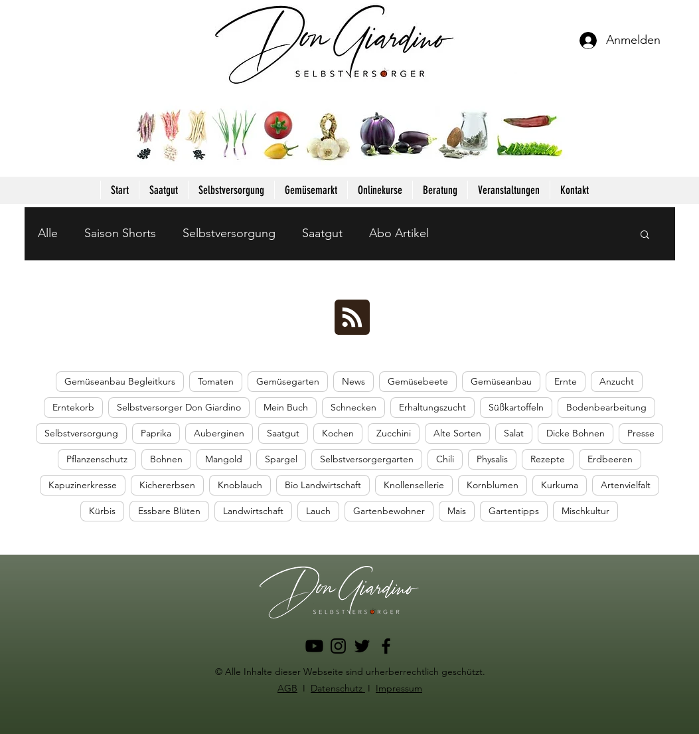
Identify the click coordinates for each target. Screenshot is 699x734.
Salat (514, 433)
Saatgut (322, 233)
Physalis (492, 459)
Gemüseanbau (501, 381)
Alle (48, 233)
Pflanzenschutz (96, 459)
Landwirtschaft (253, 511)
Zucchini (393, 433)
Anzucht (616, 381)
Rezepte (547, 459)
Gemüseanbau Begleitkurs (119, 381)
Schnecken (353, 407)
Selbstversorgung (229, 233)
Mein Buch (286, 407)
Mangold (223, 459)
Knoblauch (240, 485)
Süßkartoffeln (516, 407)
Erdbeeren (610, 459)
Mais (456, 511)
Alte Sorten (457, 433)
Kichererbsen (167, 485)
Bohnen (166, 459)
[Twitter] (362, 646)
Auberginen (219, 433)
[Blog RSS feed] (352, 318)
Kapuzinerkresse (82, 485)
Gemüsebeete (418, 381)
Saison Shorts (120, 233)
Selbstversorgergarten (367, 459)
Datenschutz (338, 688)
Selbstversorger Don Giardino (179, 407)
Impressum (399, 688)
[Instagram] (338, 646)
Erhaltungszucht (432, 407)
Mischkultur (585, 511)
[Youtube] (314, 646)
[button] (645, 235)
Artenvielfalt (626, 485)
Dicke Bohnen (575, 433)
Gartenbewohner (389, 511)
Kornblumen (492, 485)
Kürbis (102, 511)
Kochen (338, 433)
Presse (641, 433)
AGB (287, 688)
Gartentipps (514, 511)
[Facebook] (386, 646)
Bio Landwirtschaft (323, 485)
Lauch (318, 511)
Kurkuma (559, 485)
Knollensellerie (414, 485)
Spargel (281, 459)
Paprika (156, 433)
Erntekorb (73, 407)
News (353, 381)
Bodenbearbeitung (606, 407)
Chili (445, 459)
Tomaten (216, 381)
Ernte (565, 381)
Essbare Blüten (169, 511)
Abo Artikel (399, 233)
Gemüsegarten (287, 381)
